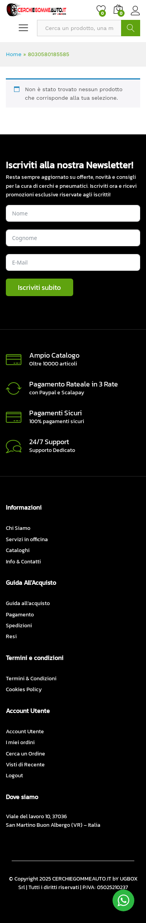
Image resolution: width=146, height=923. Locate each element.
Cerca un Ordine (25, 754)
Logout (14, 775)
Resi (11, 636)
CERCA (130, 28)
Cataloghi (18, 550)
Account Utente (25, 731)
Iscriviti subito (39, 287)
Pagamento (20, 615)
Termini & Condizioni (31, 678)
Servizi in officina (27, 539)
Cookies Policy (24, 689)
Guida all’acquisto (28, 603)
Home (13, 54)
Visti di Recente (25, 765)
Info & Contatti (23, 562)
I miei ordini (20, 742)
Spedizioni (19, 625)
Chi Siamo (18, 528)
